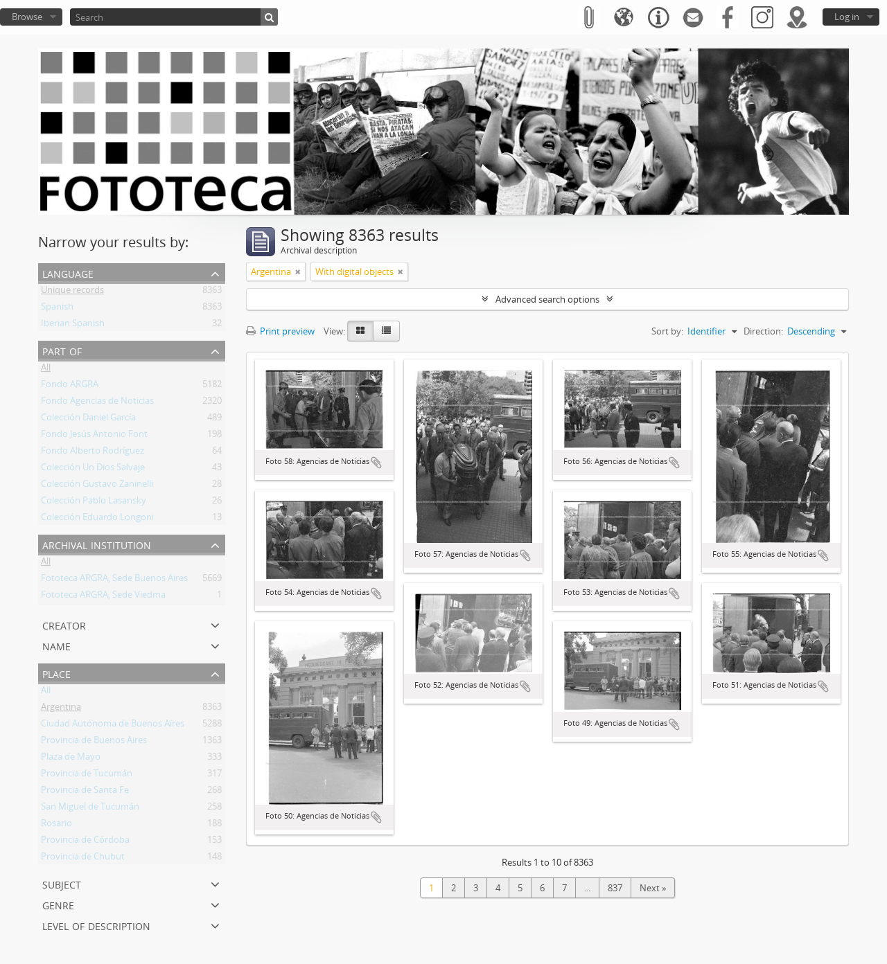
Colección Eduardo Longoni (97, 519)
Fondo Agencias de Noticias (97, 403)
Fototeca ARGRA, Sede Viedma (103, 597)
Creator (64, 624)
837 (615, 888)
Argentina (61, 709)
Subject (61, 883)
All (46, 370)
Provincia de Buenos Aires (94, 742)
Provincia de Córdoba (85, 842)
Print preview (280, 331)
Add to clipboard (376, 463)
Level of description (96, 925)
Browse (27, 16)
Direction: (763, 331)
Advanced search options (547, 299)
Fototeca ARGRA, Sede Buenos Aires (114, 580)
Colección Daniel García (88, 419)
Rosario (56, 825)
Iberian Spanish (73, 325)
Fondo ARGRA (69, 386)
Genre (58, 904)
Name (56, 645)
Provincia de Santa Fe (85, 792)
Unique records (72, 292)
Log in (846, 16)
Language (68, 272)
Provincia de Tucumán (86, 775)
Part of (62, 350)
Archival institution (96, 544)
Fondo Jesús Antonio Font (94, 436)
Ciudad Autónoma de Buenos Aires (112, 726)
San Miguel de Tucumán (90, 809)
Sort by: (667, 331)
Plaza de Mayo (70, 759)
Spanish (57, 309)
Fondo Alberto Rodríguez (92, 453)
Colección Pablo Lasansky (93, 503)
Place (56, 672)
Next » (653, 888)
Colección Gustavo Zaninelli (97, 486)
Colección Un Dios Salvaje (93, 469)
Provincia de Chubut (83, 859)
